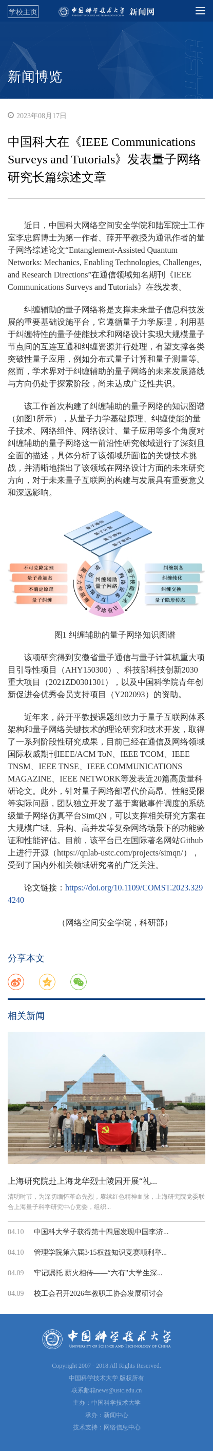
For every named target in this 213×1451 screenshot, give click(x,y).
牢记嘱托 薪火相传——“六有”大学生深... (98, 1273)
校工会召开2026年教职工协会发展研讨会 (98, 1293)
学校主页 (23, 12)
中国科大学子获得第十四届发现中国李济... (101, 1232)
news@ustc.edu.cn (119, 1390)
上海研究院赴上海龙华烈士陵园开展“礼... (82, 1181)
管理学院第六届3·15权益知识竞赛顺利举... (100, 1252)
